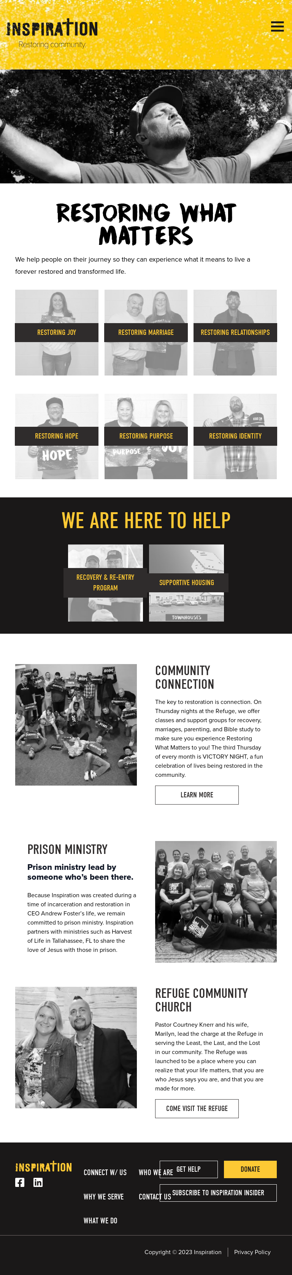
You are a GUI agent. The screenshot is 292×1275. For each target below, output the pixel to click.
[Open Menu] (277, 26)
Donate (250, 1169)
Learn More (197, 795)
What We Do (100, 1220)
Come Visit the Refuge (197, 1108)
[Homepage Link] (51, 46)
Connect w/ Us (105, 1172)
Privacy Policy (252, 1252)
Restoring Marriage (146, 332)
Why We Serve (104, 1196)
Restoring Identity (235, 436)
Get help (188, 1169)
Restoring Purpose (146, 436)
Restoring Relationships (235, 332)
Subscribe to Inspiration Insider (218, 1192)
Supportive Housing (186, 582)
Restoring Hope (56, 436)
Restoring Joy (56, 332)
